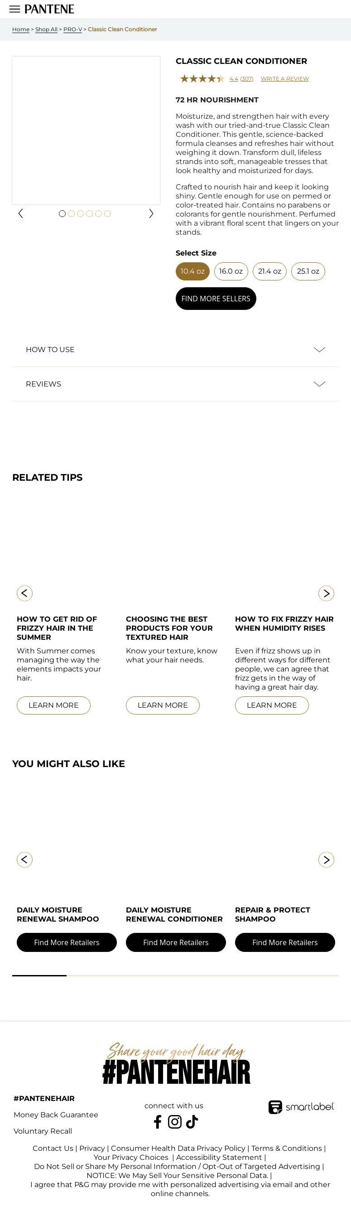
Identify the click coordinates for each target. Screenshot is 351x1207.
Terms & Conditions (286, 1150)
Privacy (92, 1150)
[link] (49, 9)
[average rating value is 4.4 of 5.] (210, 78)
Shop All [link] (46, 29)
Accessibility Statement (226, 1159)
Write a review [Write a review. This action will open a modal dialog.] (285, 78)
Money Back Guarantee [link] (56, 1116)
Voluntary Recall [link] (43, 1132)
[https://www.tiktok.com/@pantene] (192, 1123)
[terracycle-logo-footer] (317, 1126)
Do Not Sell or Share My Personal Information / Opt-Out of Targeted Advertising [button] (177, 1168)
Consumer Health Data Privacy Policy (178, 1150)
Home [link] (20, 29)
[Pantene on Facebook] (157, 1123)
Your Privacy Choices (124, 1159)
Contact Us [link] (53, 1150)
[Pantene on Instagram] (175, 1123)
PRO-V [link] (72, 29)
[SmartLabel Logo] (301, 1101)
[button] (20, 213)
